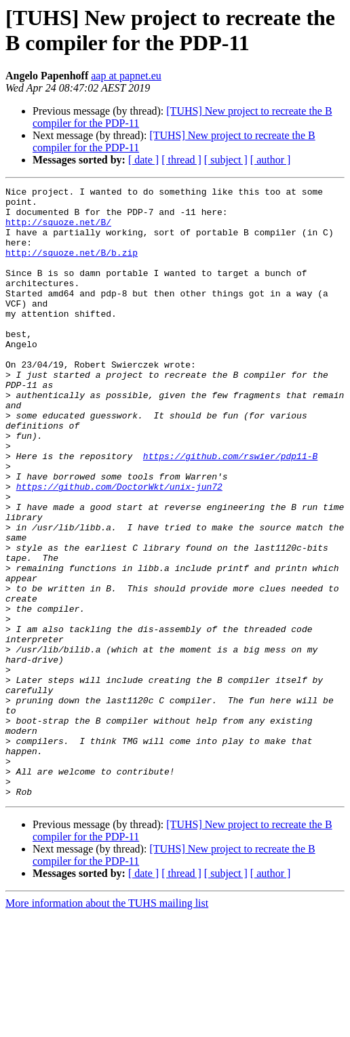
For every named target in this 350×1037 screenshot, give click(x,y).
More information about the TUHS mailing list (106, 1025)
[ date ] (143, 159)
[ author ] (270, 159)
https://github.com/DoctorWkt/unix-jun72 (119, 547)
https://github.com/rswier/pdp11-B (230, 511)
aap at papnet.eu (126, 75)
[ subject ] (226, 159)
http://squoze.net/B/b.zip (71, 266)
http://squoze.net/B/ (58, 230)
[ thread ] (181, 159)
